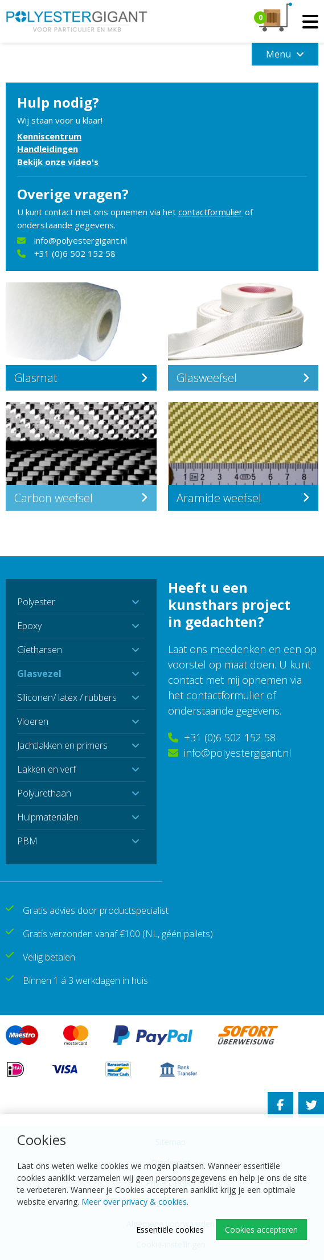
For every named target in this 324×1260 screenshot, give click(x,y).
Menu (285, 54)
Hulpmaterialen (48, 817)
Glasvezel (39, 673)
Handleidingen (47, 148)
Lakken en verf (46, 769)
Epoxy (29, 625)
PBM (27, 841)
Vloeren (32, 721)
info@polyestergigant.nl (72, 240)
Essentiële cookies (170, 1229)
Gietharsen (39, 649)
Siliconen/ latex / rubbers (67, 697)
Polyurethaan (44, 793)
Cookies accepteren (261, 1229)
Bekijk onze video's (58, 161)
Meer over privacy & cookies (134, 1201)
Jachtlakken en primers (62, 745)
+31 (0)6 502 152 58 (66, 253)
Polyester (36, 602)
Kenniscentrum (49, 136)
